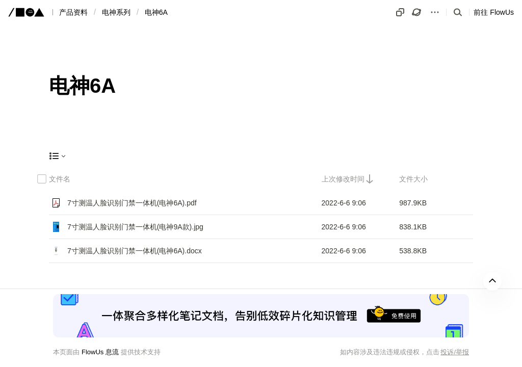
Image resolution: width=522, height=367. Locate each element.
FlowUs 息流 (100, 352)
